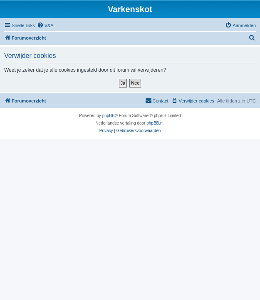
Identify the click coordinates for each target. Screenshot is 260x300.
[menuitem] (45, 25)
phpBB (108, 115)
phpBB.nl (154, 123)
